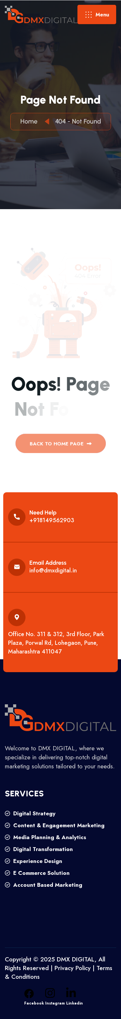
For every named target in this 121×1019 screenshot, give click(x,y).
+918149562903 (51, 520)
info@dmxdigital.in (53, 570)
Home (30, 122)
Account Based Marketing (43, 885)
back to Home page (61, 445)
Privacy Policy (73, 968)
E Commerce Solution (37, 873)
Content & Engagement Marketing (55, 825)
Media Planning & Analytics (45, 837)
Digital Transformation (39, 849)
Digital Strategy (30, 813)
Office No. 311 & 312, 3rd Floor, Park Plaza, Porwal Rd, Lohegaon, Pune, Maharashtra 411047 (56, 643)
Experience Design (33, 861)
